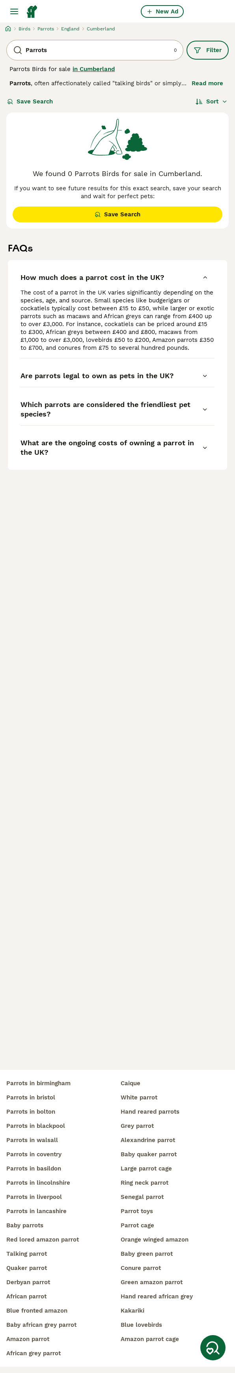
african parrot (26, 1296)
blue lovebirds (141, 1324)
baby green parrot (147, 1253)
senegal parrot (142, 1196)
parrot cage (137, 1225)
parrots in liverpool (34, 1196)
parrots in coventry (34, 1154)
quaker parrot (26, 1268)
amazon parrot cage (150, 1339)
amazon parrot (27, 1339)
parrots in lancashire (36, 1211)
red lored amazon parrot (42, 1239)
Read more (207, 83)
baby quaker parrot (149, 1154)
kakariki (132, 1310)
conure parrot (141, 1268)
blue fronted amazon (36, 1310)
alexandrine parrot (148, 1140)
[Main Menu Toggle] (14, 11)
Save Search (30, 101)
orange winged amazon (154, 1239)
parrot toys (137, 1211)
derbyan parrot (28, 1282)
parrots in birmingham (38, 1083)
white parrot (139, 1097)
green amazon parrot (152, 1282)
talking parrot (26, 1253)
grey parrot (137, 1125)
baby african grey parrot (41, 1324)
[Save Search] (213, 1347)
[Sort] (211, 101)
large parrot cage (146, 1168)
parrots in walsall (32, 1140)
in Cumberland (94, 69)
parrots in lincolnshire (38, 1182)
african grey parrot (33, 1353)
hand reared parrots (150, 1111)
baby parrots (24, 1225)
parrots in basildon (33, 1168)
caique (130, 1083)
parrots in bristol (30, 1097)
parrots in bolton (30, 1111)
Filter (208, 50)
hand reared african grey (157, 1296)
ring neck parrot (144, 1182)
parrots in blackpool (35, 1125)
